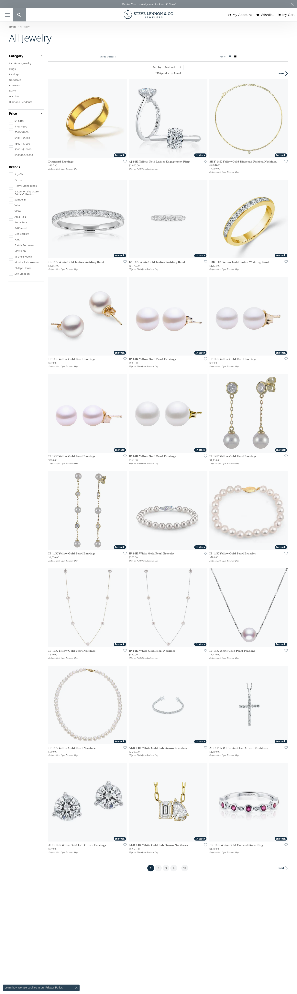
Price (13, 113)
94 (184, 868)
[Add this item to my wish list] (124, 161)
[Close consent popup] (76, 988)
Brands (14, 167)
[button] (19, 14)
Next (281, 73)
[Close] (292, 4)
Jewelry (12, 26)
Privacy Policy (53, 987)
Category (16, 55)
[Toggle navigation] (7, 15)
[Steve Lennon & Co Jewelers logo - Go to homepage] (148, 14)
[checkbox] (16, 121)
